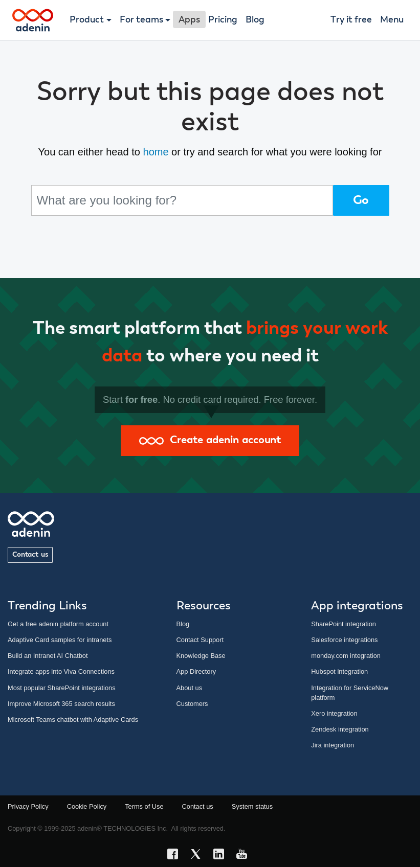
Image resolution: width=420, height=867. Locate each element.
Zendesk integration (339, 729)
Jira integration (332, 745)
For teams (141, 20)
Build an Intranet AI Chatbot (48, 655)
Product (87, 20)
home (156, 151)
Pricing (222, 20)
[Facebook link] (175, 855)
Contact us (30, 554)
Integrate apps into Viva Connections (61, 671)
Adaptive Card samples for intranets (60, 640)
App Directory (196, 671)
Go (361, 200)
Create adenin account (210, 440)
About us (189, 688)
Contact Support (200, 640)
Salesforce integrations (344, 640)
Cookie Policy (87, 806)
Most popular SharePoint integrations (62, 688)
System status (252, 806)
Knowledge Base (201, 655)
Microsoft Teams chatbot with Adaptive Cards (73, 719)
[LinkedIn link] (221, 855)
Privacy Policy (28, 806)
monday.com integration (346, 655)
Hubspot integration (339, 671)
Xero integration (334, 713)
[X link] (198, 855)
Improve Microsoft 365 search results (61, 704)
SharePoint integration (343, 624)
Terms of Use (144, 806)
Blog (255, 20)
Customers (192, 704)
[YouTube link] (244, 855)
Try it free (351, 20)
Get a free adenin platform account (58, 624)
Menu (392, 20)
